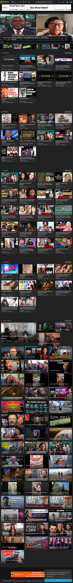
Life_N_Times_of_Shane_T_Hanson (8, 127)
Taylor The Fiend (23, 202)
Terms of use (28, 580)
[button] (67, 2)
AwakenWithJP (22, 251)
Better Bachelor (41, 185)
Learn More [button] (50, 576)
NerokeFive (4, 202)
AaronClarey (40, 68)
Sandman (4, 160)
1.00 (16, 114)
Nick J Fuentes (22, 127)
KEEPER (58, 143)
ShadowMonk (22, 277)
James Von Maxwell (6, 340)
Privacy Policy (35, 580)
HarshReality (40, 277)
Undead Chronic (23, 160)
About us (41, 580)
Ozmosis (3, 235)
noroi (3, 277)
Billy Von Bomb (41, 235)
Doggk (57, 277)
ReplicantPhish (23, 218)
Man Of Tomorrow (60, 68)
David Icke (58, 235)
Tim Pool (21, 84)
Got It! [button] (58, 580)
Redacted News (41, 127)
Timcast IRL (22, 68)
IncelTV (40, 202)
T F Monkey (40, 143)
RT (2, 68)
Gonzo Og (4, 251)
